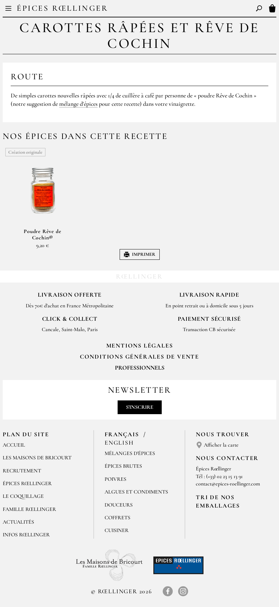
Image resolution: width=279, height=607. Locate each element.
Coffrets (117, 517)
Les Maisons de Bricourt (37, 457)
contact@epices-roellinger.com (228, 483)
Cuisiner (117, 530)
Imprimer (139, 254)
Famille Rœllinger (29, 509)
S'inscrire (139, 407)
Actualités (18, 522)
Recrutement (22, 470)
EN (145, 9)
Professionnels (139, 367)
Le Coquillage (23, 496)
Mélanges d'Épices (130, 453)
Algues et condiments (136, 491)
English (119, 442)
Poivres (115, 479)
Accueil (14, 445)
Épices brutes (123, 466)
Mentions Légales (139, 345)
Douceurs (119, 505)
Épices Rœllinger (62, 8)
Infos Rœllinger (26, 534)
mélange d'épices (78, 103)
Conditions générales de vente (139, 356)
